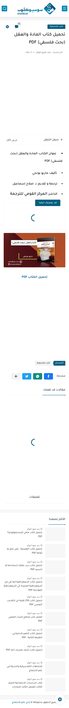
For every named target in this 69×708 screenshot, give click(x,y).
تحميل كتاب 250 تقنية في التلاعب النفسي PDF (24, 602)
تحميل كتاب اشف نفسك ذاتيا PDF (24, 650)
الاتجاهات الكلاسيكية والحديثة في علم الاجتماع (24, 668)
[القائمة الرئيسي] (64, 8)
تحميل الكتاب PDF (34, 277)
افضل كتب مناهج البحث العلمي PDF (25, 619)
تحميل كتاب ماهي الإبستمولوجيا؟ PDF (24, 534)
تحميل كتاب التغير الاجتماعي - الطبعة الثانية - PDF (26, 635)
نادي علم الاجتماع (21, 702)
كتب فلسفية (56, 26)
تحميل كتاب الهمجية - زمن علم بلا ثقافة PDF (24, 551)
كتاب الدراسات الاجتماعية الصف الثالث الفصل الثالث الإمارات (25, 685)
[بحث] (4, 8)
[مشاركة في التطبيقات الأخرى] (15, 376)
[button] (48, 376)
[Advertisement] (34, 97)
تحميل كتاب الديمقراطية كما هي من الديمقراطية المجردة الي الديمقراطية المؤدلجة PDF (23, 586)
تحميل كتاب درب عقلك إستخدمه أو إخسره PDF (23, 567)
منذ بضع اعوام (33, 529)
